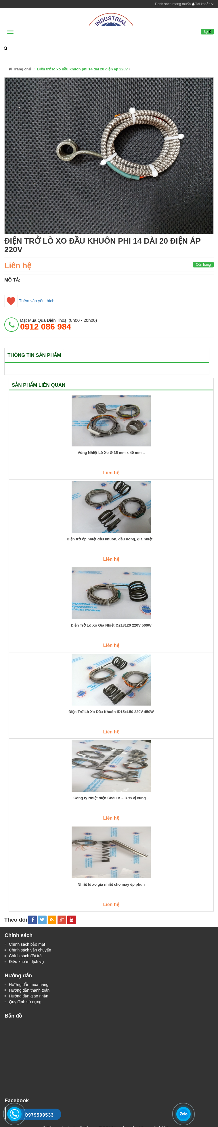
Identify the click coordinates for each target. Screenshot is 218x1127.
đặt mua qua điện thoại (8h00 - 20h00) (58, 324)
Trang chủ (20, 69)
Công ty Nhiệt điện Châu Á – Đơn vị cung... (111, 798)
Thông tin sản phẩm (34, 355)
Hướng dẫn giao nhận (28, 996)
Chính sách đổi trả (25, 955)
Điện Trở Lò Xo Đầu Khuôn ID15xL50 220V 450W (111, 712)
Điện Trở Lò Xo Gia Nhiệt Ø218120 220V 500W (111, 625)
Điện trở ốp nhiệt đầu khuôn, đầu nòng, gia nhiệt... (111, 539)
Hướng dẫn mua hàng (28, 984)
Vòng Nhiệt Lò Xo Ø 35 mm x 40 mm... (111, 453)
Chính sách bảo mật (27, 944)
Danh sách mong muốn (173, 4)
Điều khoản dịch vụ (26, 961)
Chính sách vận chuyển (30, 950)
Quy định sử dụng (25, 1001)
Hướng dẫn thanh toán (29, 990)
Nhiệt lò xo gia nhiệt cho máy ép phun (111, 885)
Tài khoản (203, 4)
